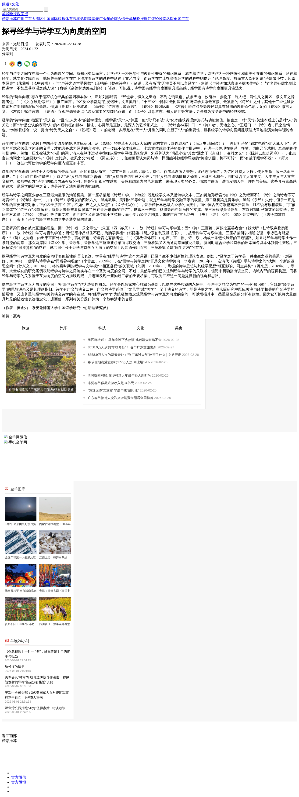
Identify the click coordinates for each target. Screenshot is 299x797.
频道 (5, 4)
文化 (15, 4)
